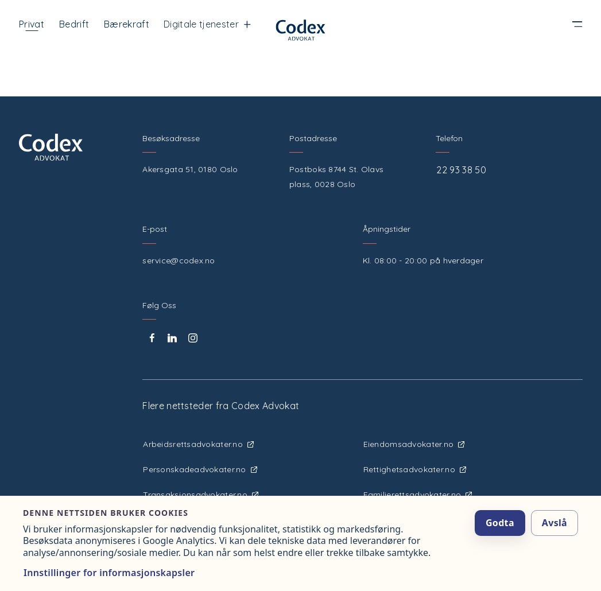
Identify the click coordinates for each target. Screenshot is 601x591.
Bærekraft (126, 24)
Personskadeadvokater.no (200, 469)
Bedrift (74, 24)
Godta (500, 522)
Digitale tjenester (207, 24)
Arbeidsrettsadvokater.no (198, 444)
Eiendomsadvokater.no (414, 444)
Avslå (554, 522)
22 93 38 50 (461, 170)
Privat (31, 24)
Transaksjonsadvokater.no (200, 494)
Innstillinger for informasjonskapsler (109, 572)
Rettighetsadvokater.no (414, 469)
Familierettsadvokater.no (417, 494)
